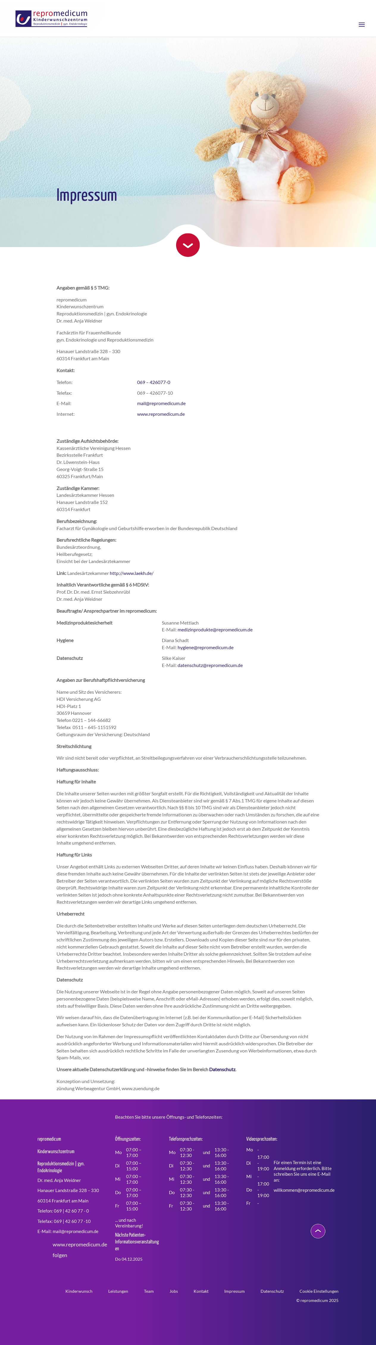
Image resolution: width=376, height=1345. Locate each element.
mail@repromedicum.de (161, 403)
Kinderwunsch (79, 1291)
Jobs (174, 1291)
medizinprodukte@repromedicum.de (215, 629)
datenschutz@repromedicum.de (210, 665)
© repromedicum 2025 (317, 1300)
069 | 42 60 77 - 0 (71, 1210)
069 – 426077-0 (153, 382)
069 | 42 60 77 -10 (72, 1221)
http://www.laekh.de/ (131, 573)
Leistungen (118, 1291)
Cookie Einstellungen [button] (319, 1291)
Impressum (234, 1291)
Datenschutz (222, 1069)
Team (149, 1291)
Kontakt (201, 1291)
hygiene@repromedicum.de (206, 647)
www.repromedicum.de (161, 414)
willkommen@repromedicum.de (304, 1190)
